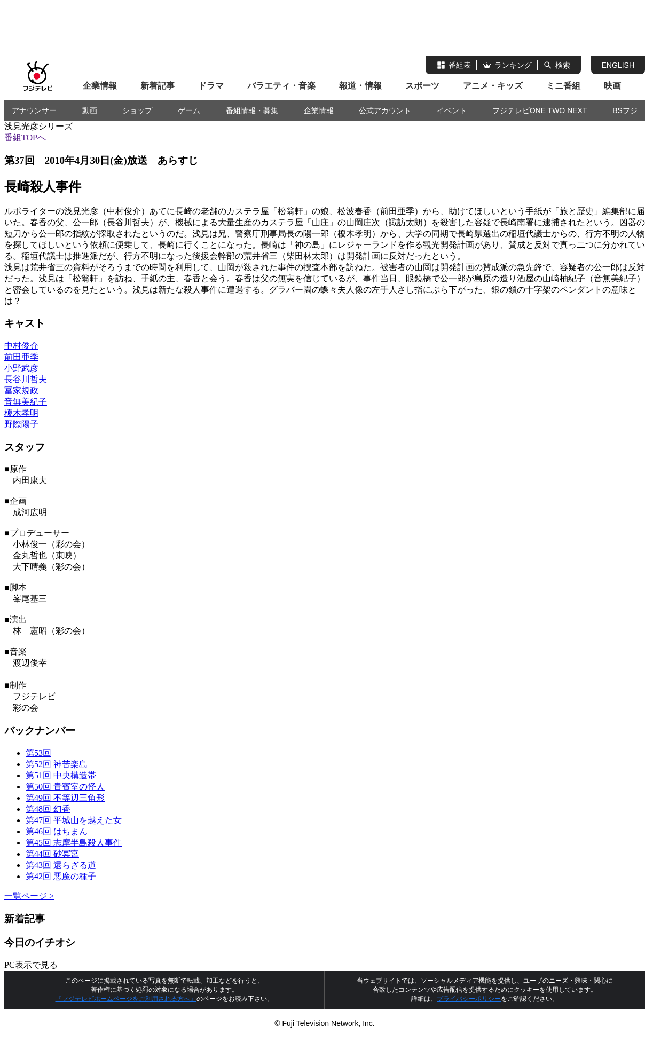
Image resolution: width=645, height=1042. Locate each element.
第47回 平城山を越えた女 (74, 820)
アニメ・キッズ (493, 85)
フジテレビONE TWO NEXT (539, 110)
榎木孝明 (21, 412)
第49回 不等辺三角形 (65, 797)
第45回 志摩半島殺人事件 (74, 842)
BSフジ (625, 110)
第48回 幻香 (48, 809)
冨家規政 (21, 390)
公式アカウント (385, 110)
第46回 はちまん (57, 831)
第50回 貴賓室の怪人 (65, 786)
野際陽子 (21, 424)
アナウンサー (34, 110)
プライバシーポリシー (469, 998)
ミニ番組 (563, 85)
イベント (452, 110)
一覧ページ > (29, 896)
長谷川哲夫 (25, 379)
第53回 (38, 752)
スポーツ (422, 85)
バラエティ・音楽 (281, 85)
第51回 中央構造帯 (61, 775)
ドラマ (211, 85)
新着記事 (157, 85)
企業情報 (100, 85)
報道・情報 (360, 85)
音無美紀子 (25, 401)
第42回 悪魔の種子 (61, 876)
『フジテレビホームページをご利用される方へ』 (126, 998)
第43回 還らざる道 (61, 865)
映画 (612, 85)
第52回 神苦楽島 (57, 764)
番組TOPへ (25, 137)
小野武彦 (21, 368)
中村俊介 (21, 345)
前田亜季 (21, 356)
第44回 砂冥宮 (52, 853)
